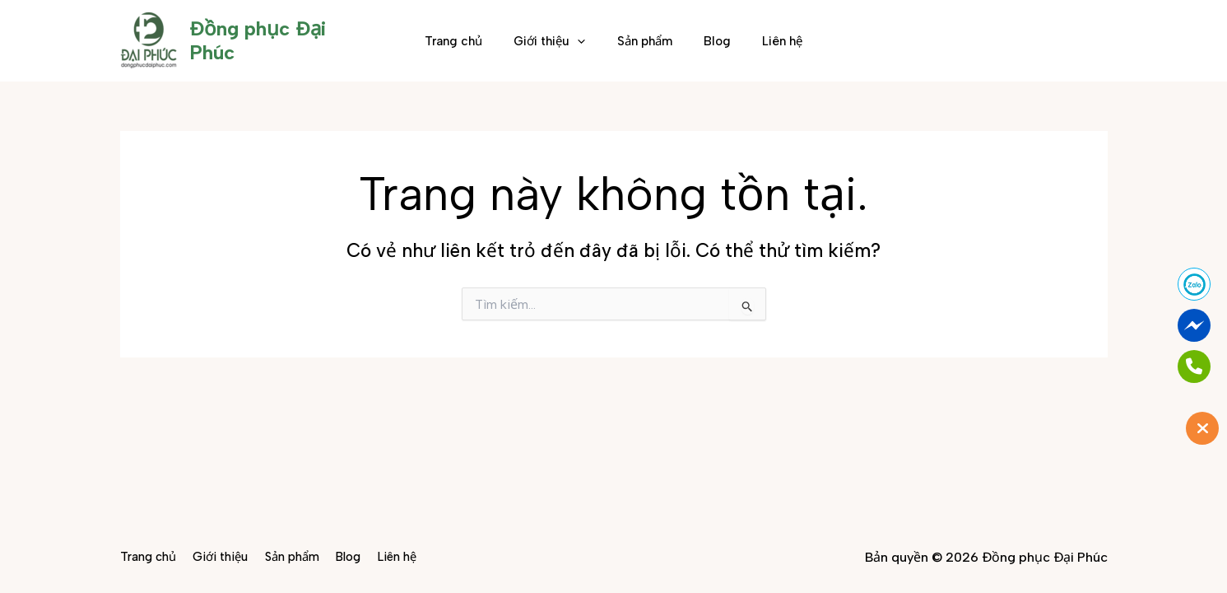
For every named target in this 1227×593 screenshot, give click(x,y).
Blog (710, 41)
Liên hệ (769, 41)
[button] (585, 41)
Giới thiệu (557, 41)
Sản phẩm (644, 41)
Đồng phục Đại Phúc (283, 40)
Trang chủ (467, 41)
